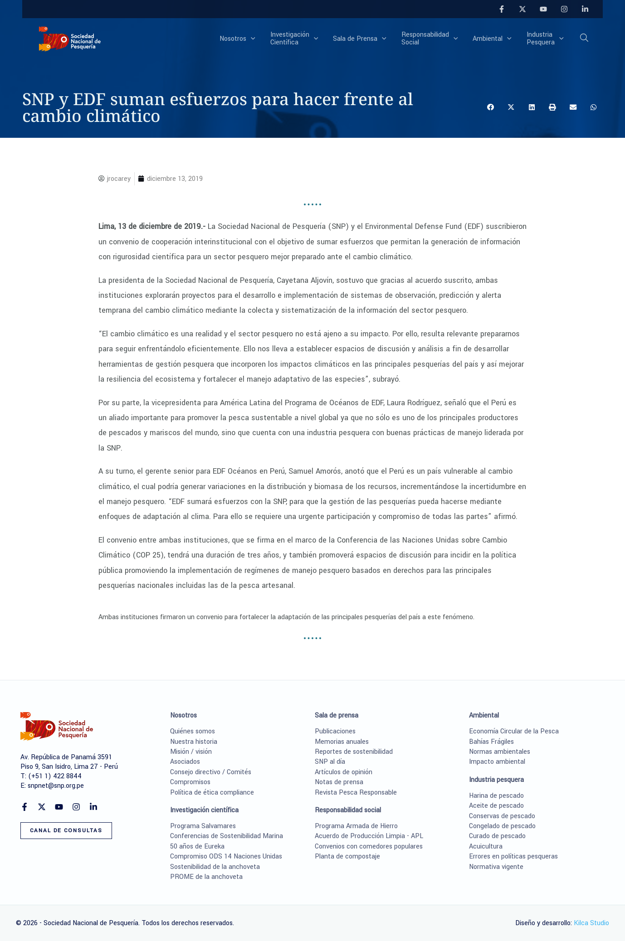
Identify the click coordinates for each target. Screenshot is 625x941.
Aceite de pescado (496, 805)
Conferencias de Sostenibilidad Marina (226, 836)
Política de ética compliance (212, 792)
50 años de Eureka (197, 846)
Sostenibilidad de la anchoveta (215, 867)
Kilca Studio (591, 923)
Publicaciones (335, 731)
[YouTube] (543, 9)
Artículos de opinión (343, 772)
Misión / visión (191, 752)
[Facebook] (501, 9)
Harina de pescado (496, 795)
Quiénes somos (192, 731)
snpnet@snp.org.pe (56, 786)
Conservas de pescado (502, 816)
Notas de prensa (339, 782)
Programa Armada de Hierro (356, 826)
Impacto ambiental (497, 761)
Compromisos (190, 782)
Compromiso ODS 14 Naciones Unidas (226, 856)
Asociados (185, 761)
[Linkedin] (585, 9)
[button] (584, 39)
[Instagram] (564, 9)
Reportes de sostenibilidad (354, 752)
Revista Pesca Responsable (356, 792)
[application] (263, 39)
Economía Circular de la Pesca (514, 731)
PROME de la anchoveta (206, 877)
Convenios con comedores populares (369, 846)
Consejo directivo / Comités (210, 772)
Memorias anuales (342, 742)
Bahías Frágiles (491, 742)
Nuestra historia (193, 742)
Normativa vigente (496, 867)
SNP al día (330, 761)
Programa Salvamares (203, 826)
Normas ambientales (499, 752)
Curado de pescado (497, 836)
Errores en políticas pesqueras (513, 856)
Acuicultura (486, 846)
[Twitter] (522, 9)
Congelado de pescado (502, 826)
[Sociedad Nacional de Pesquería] (70, 38)
